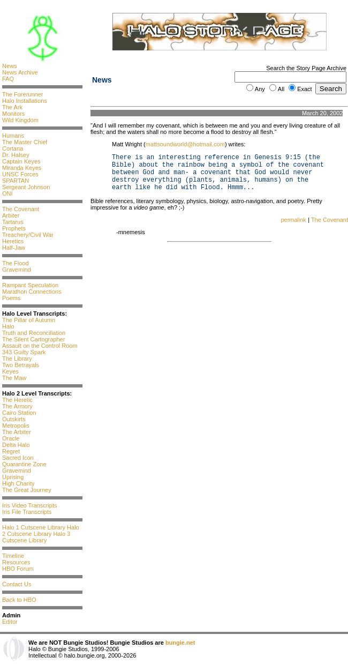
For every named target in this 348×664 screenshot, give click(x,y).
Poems (11, 298)
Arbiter (10, 215)
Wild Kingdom (20, 120)
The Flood (15, 263)
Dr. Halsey (15, 155)
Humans (13, 135)
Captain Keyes (21, 161)
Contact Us (16, 584)
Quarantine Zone (24, 464)
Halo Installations (24, 101)
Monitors (13, 113)
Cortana (12, 148)
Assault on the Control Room (40, 345)
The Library (17, 358)
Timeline (13, 556)
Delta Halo (15, 445)
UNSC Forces (20, 174)
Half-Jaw (13, 247)
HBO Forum (18, 568)
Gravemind (16, 269)
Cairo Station (19, 412)
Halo (8, 326)
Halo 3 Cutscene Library (36, 537)
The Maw (14, 378)
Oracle (10, 438)
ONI (7, 193)
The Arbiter (16, 432)
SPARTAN (15, 180)
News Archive (20, 72)
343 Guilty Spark (24, 352)
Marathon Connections (32, 291)
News (9, 66)
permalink (293, 220)
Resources (16, 562)
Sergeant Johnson (26, 187)
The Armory (17, 406)
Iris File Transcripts (26, 512)
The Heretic (17, 400)
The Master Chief (24, 142)
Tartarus (13, 222)
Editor (10, 621)
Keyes (10, 371)
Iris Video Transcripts (29, 505)
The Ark (12, 107)
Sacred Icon (18, 457)
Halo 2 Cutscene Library (40, 530)
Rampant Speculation (30, 285)
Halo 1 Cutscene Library (33, 527)
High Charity (18, 483)
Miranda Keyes (21, 168)
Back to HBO (19, 599)
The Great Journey (26, 490)
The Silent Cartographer (33, 339)
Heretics (13, 241)
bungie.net (180, 642)
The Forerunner (22, 94)
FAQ (8, 79)
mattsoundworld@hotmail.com (185, 144)
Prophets (14, 228)
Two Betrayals (20, 365)
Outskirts (13, 419)
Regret (11, 451)
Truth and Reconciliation (33, 333)
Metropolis (15, 425)
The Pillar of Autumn (28, 320)
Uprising (13, 477)
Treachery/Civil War (28, 235)
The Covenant (20, 209)
